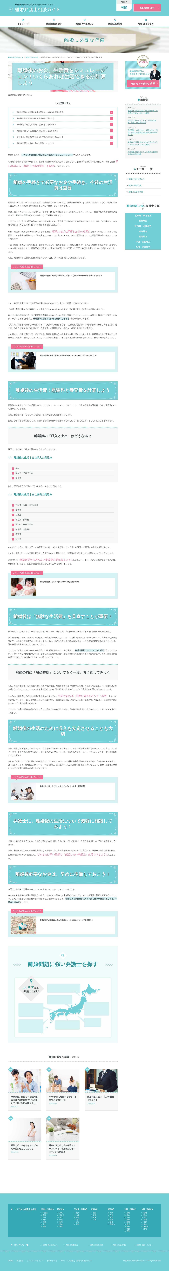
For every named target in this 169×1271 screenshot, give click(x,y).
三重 (96, 1019)
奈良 (75, 1017)
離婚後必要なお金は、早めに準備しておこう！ (36, 138)
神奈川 (96, 998)
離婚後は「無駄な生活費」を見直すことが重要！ (37, 122)
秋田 (76, 980)
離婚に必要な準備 (145, 23)
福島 (68, 984)
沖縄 (31, 1024)
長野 (68, 992)
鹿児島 (22, 1024)
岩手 (68, 980)
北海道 (51, 980)
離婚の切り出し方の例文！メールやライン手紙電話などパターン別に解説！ (63, 1145)
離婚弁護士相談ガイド (16, 56)
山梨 (60, 992)
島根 (31, 1004)
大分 (39, 1016)
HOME (10, 1258)
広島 (23, 1000)
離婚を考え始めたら (84, 23)
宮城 (51, 984)
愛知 (88, 1014)
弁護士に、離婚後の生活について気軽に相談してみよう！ (41, 132)
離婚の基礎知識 (115, 23)
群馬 (88, 1007)
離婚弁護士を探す (54, 23)
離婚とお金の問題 (119, 1242)
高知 (39, 1008)
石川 (51, 996)
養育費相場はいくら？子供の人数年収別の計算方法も (63, 576)
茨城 (105, 1003)
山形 (60, 984)
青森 (60, 980)
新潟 (51, 992)
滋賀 (67, 1021)
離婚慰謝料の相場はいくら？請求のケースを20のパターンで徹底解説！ (70, 914)
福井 (68, 996)
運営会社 (20, 1258)
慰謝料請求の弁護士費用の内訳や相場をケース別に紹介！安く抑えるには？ (72, 349)
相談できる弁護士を (143, 84)
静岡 (96, 1014)
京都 (67, 1017)
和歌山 (75, 1021)
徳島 (23, 1008)
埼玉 (105, 998)
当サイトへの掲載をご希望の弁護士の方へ (76, 1258)
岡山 (31, 1000)
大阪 (59, 1017)
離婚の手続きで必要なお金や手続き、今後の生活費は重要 (41, 111)
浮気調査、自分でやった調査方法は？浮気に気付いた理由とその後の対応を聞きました (143, 134)
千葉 (88, 1003)
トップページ (23, 23)
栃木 (96, 1003)
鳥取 (23, 1004)
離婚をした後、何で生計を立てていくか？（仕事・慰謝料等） (66, 780)
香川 (39, 1004)
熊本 (31, 1016)
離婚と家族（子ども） (145, 1242)
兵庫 (59, 1021)
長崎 (39, 1020)
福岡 (23, 1016)
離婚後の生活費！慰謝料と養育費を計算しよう (36, 116)
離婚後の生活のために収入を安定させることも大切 (38, 127)
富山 (60, 996)
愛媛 (31, 1008)
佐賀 (31, 1020)
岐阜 (88, 1019)
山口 (39, 1000)
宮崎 (23, 1020)
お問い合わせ (52, 1258)
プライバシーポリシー (35, 1258)
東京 (88, 998)
